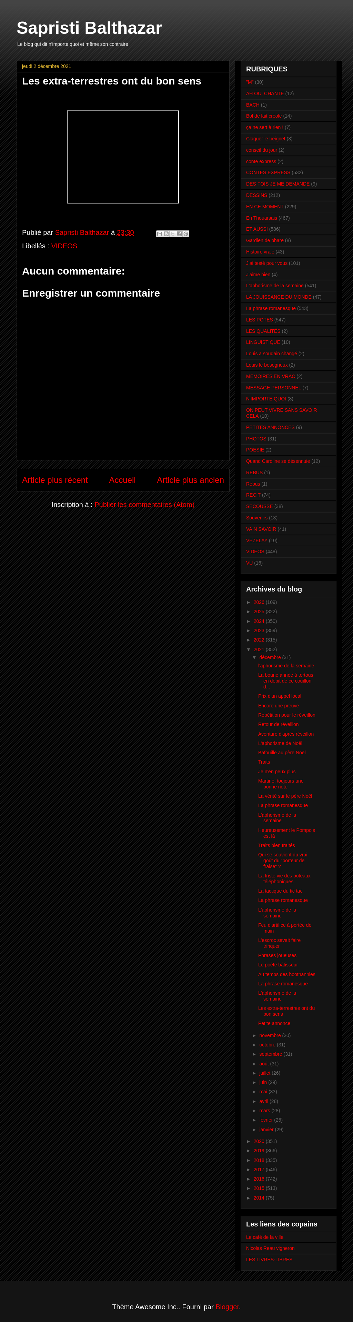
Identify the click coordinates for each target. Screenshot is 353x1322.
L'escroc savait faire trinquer (279, 943)
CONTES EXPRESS (268, 172)
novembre (270, 1035)
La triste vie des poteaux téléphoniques (284, 878)
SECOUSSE (259, 506)
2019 (260, 1150)
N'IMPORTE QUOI (266, 398)
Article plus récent (55, 480)
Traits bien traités (276, 845)
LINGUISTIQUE (263, 342)
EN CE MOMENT (265, 206)
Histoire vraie (260, 252)
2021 (260, 649)
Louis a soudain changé (271, 353)
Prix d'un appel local (279, 696)
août (264, 1063)
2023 (260, 630)
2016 (260, 1179)
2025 (260, 611)
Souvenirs (257, 517)
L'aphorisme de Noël (280, 743)
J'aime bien (258, 274)
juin (263, 1082)
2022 (260, 640)
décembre (270, 657)
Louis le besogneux (267, 365)
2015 (260, 1188)
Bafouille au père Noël (282, 752)
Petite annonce (274, 1023)
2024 (260, 621)
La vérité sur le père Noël (285, 796)
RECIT (253, 495)
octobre (268, 1044)
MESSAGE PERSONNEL (273, 387)
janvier (267, 1129)
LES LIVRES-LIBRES (269, 1259)
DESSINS (256, 195)
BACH (253, 105)
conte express (261, 161)
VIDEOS (64, 246)
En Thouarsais (261, 218)
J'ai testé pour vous (267, 263)
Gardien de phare (265, 240)
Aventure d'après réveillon (286, 734)
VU (249, 563)
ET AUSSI (257, 229)
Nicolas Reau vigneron (270, 1248)
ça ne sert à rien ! (264, 127)
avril (264, 1101)
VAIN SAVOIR (261, 529)
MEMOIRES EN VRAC (270, 376)
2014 (260, 1198)
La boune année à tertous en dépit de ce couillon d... (285, 680)
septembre (271, 1054)
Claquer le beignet (265, 138)
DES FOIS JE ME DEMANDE (278, 184)
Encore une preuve (278, 705)
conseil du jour (261, 150)
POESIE (255, 450)
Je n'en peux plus (277, 771)
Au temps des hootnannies (286, 974)
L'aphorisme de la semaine (275, 285)
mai (263, 1091)
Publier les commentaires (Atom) (144, 504)
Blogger (227, 1307)
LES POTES (259, 319)
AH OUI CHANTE (265, 93)
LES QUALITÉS (263, 331)
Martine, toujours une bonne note (281, 783)
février (266, 1120)
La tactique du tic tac (280, 891)
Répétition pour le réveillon (286, 715)
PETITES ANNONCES (270, 427)
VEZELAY (257, 540)
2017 (260, 1169)
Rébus (253, 484)
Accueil (122, 480)
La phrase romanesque (271, 308)
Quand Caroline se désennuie (278, 461)
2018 (260, 1160)
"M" (250, 82)
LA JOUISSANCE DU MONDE (279, 297)
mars (265, 1110)
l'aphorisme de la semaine (286, 665)
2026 (260, 602)
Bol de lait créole (264, 116)
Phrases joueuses (277, 955)
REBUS (254, 472)
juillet (265, 1073)
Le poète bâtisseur (278, 964)
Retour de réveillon (278, 724)
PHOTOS (256, 438)
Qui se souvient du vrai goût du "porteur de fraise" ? (282, 860)
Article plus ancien (190, 480)
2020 (260, 1141)
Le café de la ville (264, 1237)
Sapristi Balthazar (89, 28)
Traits (264, 762)
